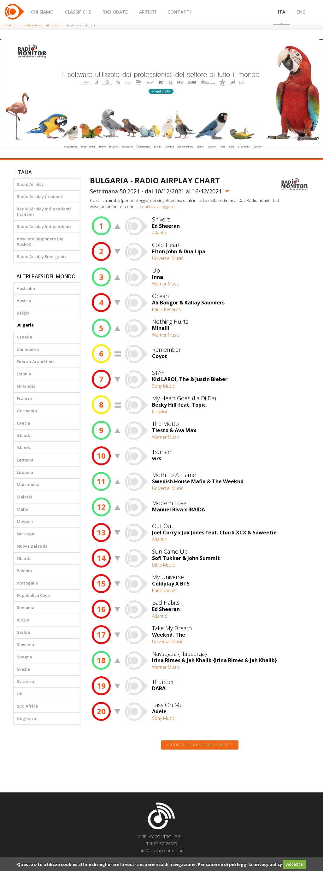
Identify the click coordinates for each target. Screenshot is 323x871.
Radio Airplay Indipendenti (44, 226)
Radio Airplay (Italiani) (39, 196)
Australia (26, 288)
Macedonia (28, 484)
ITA (281, 12)
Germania (27, 411)
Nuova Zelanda (32, 546)
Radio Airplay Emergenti (41, 256)
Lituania (25, 472)
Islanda (24, 447)
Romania (25, 607)
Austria (24, 300)
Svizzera (25, 681)
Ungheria (26, 718)
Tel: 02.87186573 (161, 843)
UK (19, 694)
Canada (24, 337)
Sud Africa (27, 706)
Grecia (23, 423)
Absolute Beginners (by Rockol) (40, 241)
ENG (301, 12)
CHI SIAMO (42, 12)
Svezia (23, 669)
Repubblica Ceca (33, 595)
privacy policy (267, 864)
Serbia (23, 632)
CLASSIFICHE (78, 12)
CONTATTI (179, 12)
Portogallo (27, 583)
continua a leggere (157, 206)
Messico (25, 521)
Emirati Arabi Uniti (35, 361)
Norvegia (26, 534)
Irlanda (24, 435)
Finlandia (26, 386)
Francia (24, 398)
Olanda (24, 558)
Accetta (294, 864)
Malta (22, 509)
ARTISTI (147, 12)
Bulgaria (25, 325)
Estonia (24, 374)
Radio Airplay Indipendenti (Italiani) (44, 211)
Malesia (24, 497)
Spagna (24, 657)
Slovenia (25, 644)
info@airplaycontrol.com (161, 850)
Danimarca (28, 349)
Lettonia (25, 460)
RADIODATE (115, 12)
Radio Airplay (30, 184)
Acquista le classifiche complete (199, 745)
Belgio (23, 313)
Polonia (24, 571)
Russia (23, 620)
